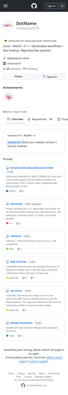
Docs (18, 376)
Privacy (21, 373)
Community (54, 373)
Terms (11, 373)
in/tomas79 (14, 63)
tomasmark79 (14, 136)
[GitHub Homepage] (23, 385)
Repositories (40, 119)
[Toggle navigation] (5, 6)
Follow (18, 76)
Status (42, 373)
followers (12, 68)
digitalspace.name (18, 58)
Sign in (51, 6)
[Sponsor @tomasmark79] (50, 76)
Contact (28, 376)
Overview (15, 119)
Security (32, 373)
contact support (38, 361)
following (30, 68)
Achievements (13, 88)
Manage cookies (43, 376)
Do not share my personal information (34, 380)
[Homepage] (34, 6)
